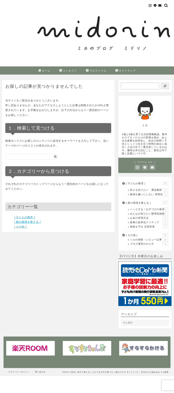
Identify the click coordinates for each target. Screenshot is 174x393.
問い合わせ (40, 372)
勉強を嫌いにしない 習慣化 (149, 194)
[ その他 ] (20, 226)
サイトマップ (125, 71)
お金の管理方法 (149, 218)
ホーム (44, 71)
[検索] (165, 86)
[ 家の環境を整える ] (27, 221)
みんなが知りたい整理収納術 (149, 214)
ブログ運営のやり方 (149, 244)
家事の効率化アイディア (149, 222)
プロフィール (96, 71)
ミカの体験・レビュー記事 (149, 240)
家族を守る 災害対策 (149, 227)
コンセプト (68, 71)
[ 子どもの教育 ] (24, 217)
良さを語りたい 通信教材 (149, 190)
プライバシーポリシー (18, 372)
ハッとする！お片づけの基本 (149, 209)
